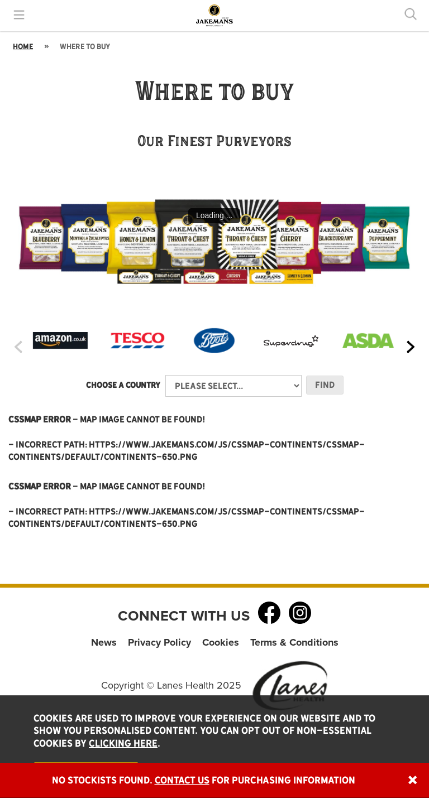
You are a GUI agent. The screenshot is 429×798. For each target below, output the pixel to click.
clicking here (123, 743)
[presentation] (18, 347)
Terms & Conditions (294, 642)
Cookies (220, 642)
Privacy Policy (159, 642)
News (104, 642)
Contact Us (182, 780)
